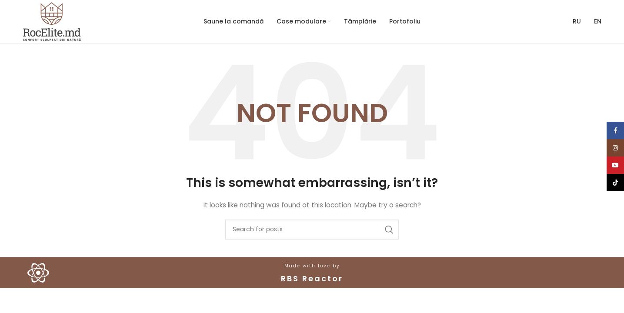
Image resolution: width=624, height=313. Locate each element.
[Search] (312, 230)
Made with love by (312, 266)
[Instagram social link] (615, 147)
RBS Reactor (312, 278)
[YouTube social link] (615, 165)
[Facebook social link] (615, 130)
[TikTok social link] (615, 182)
